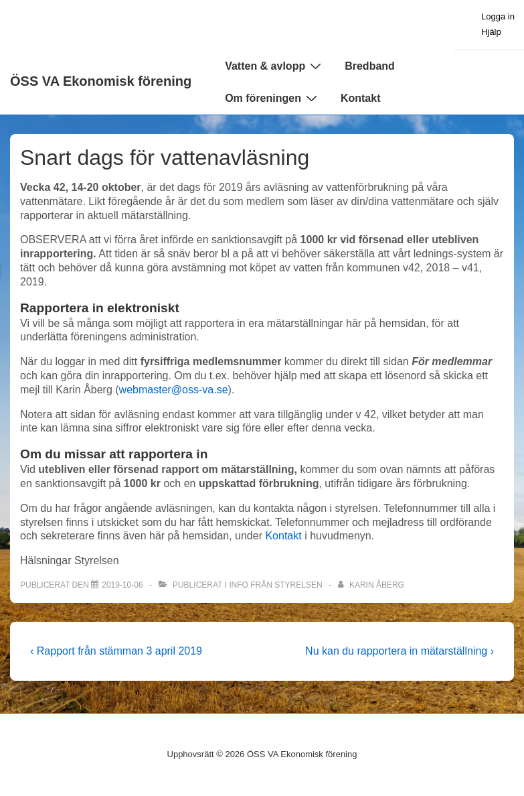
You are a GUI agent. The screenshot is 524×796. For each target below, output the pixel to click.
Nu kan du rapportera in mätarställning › (399, 651)
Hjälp (491, 32)
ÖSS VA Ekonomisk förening (100, 81)
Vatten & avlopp (275, 65)
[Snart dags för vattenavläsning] (122, 585)
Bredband (370, 66)
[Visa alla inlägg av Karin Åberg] (371, 585)
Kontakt (361, 98)
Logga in (498, 16)
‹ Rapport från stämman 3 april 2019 (116, 651)
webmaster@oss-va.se (173, 389)
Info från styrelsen (275, 585)
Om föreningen (273, 97)
